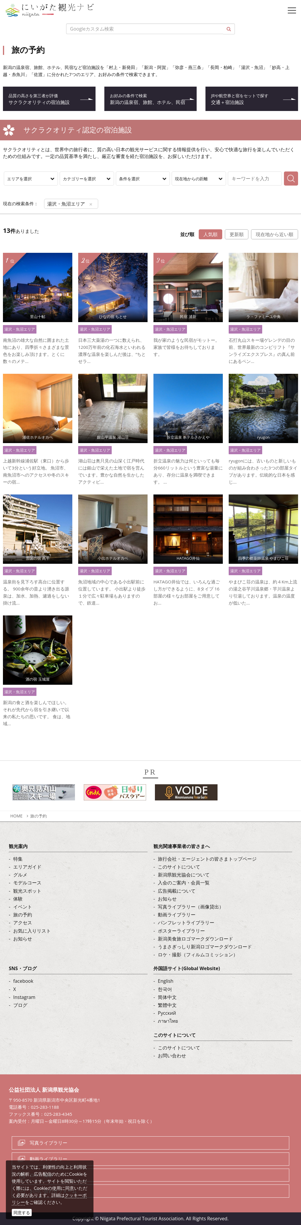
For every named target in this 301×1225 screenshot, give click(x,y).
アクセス (22, 922)
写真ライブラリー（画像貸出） (191, 906)
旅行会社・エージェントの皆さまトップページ (207, 859)
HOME (16, 816)
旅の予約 (38, 816)
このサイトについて (179, 867)
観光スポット (27, 891)
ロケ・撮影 (41, 1175)
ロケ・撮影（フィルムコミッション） (198, 954)
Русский (167, 1013)
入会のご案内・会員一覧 (184, 882)
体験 (18, 899)
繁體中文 (167, 1005)
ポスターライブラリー (181, 931)
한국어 (165, 989)
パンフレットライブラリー (186, 922)
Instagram (24, 997)
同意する (22, 1212)
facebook (23, 981)
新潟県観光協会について (184, 874)
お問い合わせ (172, 1055)
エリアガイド (27, 867)
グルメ (20, 874)
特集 (18, 859)
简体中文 (167, 997)
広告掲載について (176, 891)
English (165, 981)
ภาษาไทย (168, 1021)
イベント (22, 906)
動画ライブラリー (176, 914)
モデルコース (27, 882)
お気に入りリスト (32, 931)
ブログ (20, 1005)
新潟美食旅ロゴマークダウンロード (195, 938)
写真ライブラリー (48, 1143)
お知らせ (22, 938)
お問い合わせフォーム (53, 1191)
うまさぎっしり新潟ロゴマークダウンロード (205, 946)
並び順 (187, 234)
